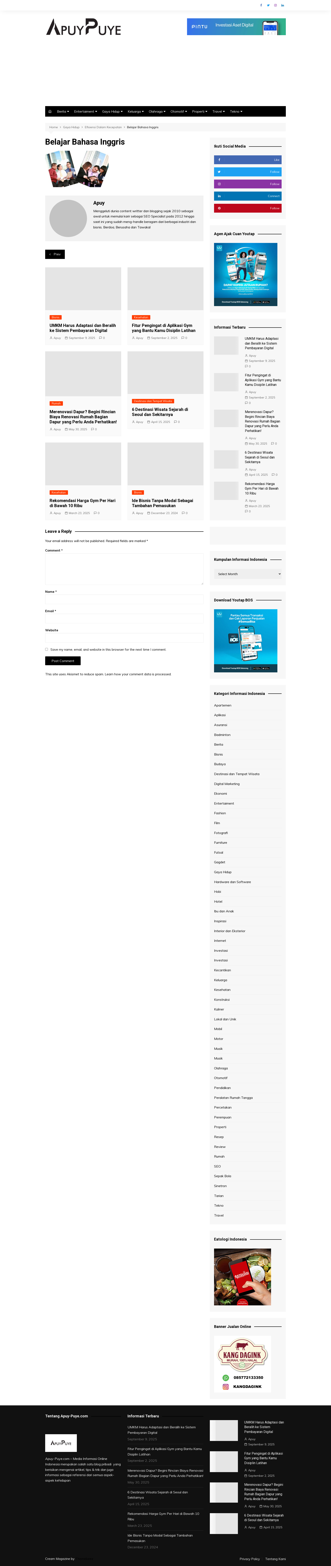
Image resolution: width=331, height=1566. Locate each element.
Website (51, 630)
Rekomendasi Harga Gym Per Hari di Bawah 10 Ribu (261, 488)
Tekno (234, 111)
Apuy (57, 338)
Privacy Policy (250, 1559)
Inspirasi (220, 921)
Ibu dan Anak (224, 911)
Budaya (220, 764)
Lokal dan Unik (225, 1019)
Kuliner (219, 1009)
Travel (217, 111)
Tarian (219, 1196)
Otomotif (177, 111)
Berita (61, 111)
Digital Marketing (227, 784)
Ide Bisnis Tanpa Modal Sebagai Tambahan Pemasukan (162, 503)
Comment (54, 550)
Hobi (217, 891)
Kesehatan (141, 317)
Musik (218, 1048)
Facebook (261, 5)
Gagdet (219, 862)
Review (220, 1147)
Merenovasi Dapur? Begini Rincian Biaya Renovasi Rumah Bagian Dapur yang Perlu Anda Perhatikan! (83, 416)
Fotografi (221, 833)
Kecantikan (222, 970)
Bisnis (56, 317)
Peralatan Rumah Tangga (233, 1098)
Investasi (221, 950)
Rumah (56, 403)
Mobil (218, 1029)
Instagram (275, 5)
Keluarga (134, 111)
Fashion (220, 813)
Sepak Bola (222, 1176)
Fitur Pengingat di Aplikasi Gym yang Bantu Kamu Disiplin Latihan (163, 328)
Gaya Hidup (111, 111)
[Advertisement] (165, 74)
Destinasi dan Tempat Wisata (153, 401)
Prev (57, 254)
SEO (217, 1166)
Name (51, 592)
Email (50, 611)
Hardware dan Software (232, 882)
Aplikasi (220, 715)
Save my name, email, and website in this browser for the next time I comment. (108, 650)
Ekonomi (220, 793)
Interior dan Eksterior (229, 931)
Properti (198, 111)
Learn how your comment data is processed (138, 674)
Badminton (222, 735)
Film (217, 823)
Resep (219, 1137)
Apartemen (222, 705)
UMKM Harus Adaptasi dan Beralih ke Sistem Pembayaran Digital (83, 328)
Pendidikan (222, 1088)
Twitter (268, 5)
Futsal (218, 852)
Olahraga (156, 111)
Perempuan (222, 1117)
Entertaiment (84, 111)
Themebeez (84, 1559)
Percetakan (223, 1107)
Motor (218, 1039)
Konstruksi (222, 999)
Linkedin (282, 5)
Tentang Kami (275, 1559)
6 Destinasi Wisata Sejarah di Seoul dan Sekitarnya (160, 412)
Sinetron (220, 1186)
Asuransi (220, 725)
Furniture (220, 842)
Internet (220, 940)
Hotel (218, 901)
